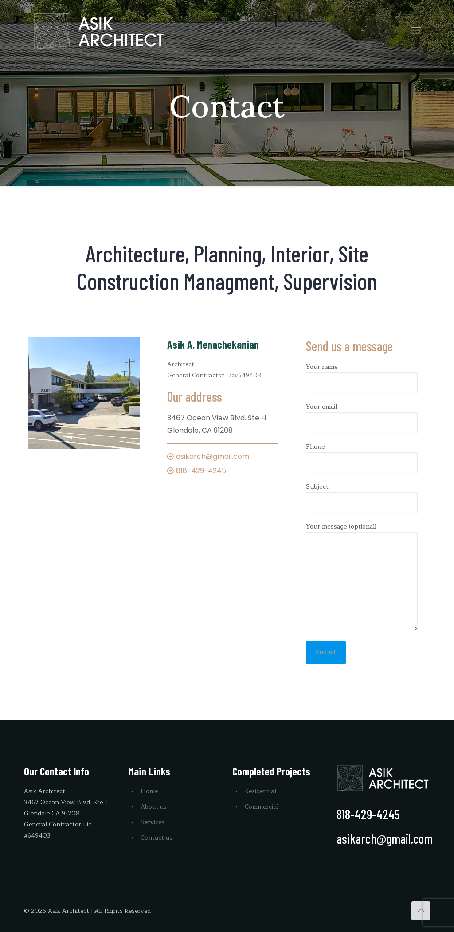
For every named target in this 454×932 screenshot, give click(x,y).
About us (154, 807)
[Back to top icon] (420, 910)
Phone (362, 457)
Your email (362, 417)
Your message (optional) (362, 575)
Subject (362, 497)
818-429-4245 (201, 471)
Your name (362, 377)
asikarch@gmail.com (212, 456)
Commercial (261, 807)
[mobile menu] (415, 31)
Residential (260, 791)
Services (152, 822)
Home (149, 791)
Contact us (156, 838)
